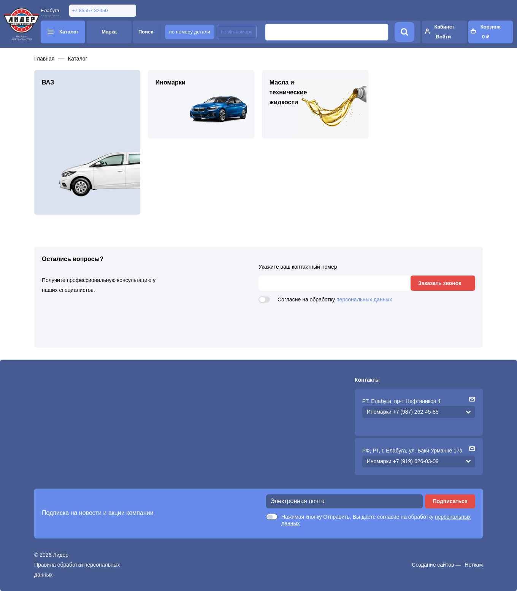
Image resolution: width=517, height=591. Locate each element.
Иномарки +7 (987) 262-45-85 (403, 412)
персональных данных (364, 299)
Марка (109, 32)
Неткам (474, 565)
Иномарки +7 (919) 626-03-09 (403, 461)
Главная (44, 59)
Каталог (77, 59)
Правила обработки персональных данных (77, 570)
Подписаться (450, 501)
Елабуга (50, 10)
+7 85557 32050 (90, 10)
